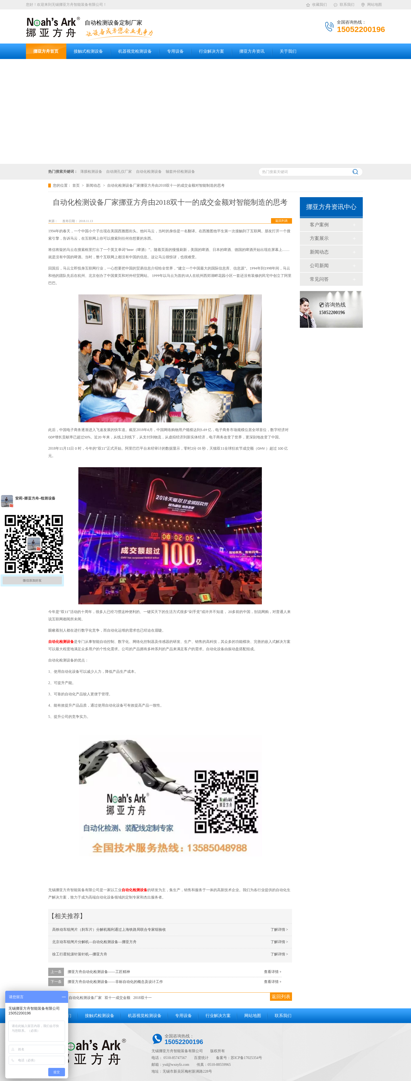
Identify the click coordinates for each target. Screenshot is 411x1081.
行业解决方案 (218, 1015)
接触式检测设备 (99, 1015)
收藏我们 (316, 3)
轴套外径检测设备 (180, 172)
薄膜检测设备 (91, 172)
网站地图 (371, 3)
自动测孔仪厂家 (119, 172)
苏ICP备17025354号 (246, 1058)
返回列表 (281, 221)
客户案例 (319, 224)
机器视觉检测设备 (144, 1015)
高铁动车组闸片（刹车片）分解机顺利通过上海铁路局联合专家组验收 (109, 930)
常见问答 (319, 279)
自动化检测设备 (149, 172)
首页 (76, 185)
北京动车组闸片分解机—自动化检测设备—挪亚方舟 (94, 942)
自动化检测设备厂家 (85, 998)
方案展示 (319, 238)
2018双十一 (142, 998)
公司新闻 (319, 265)
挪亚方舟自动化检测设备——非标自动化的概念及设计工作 (115, 982)
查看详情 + (273, 972)
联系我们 (343, 3)
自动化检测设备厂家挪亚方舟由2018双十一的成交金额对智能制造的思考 (166, 185)
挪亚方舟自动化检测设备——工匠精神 (99, 972)
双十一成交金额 (117, 998)
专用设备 (183, 1015)
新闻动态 (94, 185)
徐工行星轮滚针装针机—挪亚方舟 (79, 954)
